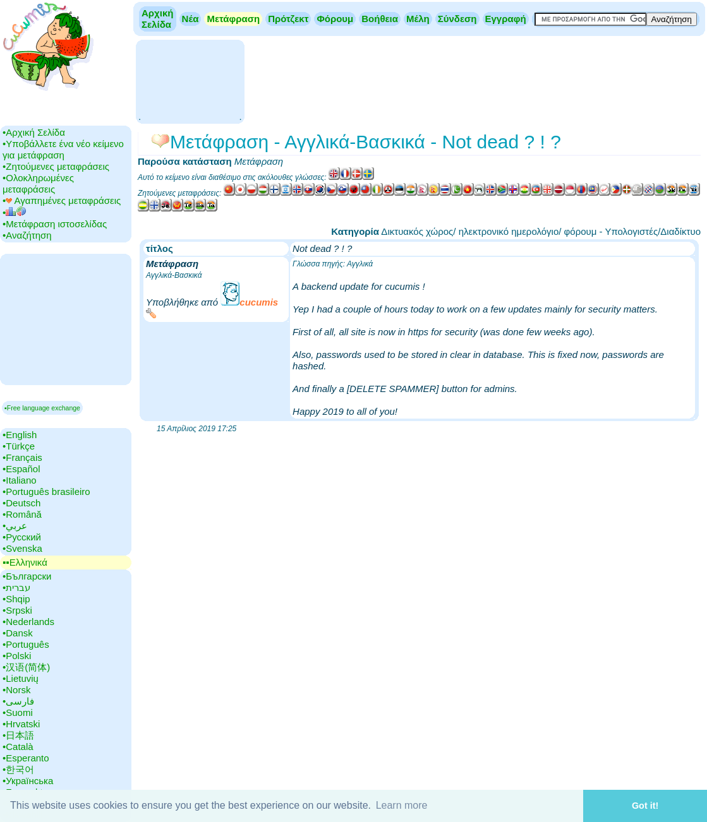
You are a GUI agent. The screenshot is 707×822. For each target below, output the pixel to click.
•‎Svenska (22, 548)
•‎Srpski (17, 610)
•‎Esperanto (26, 758)
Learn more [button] (402, 805)
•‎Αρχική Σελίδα (34, 132)
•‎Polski (17, 655)
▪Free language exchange (42, 408)
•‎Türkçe (19, 446)
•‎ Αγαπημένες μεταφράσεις (62, 200)
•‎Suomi (18, 712)
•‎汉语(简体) (26, 667)
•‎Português (26, 644)
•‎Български (27, 576)
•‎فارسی (18, 701)
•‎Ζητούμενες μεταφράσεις (56, 166)
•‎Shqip (16, 598)
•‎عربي (15, 525)
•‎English (20, 434)
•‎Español (21, 468)
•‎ (14, 212)
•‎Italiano (20, 480)
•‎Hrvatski (21, 723)
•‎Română (22, 514)
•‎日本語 (18, 735)
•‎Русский (22, 537)
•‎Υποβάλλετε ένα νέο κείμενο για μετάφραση (63, 149)
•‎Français (22, 457)
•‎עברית (16, 587)
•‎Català (18, 746)
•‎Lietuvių (21, 678)
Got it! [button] (645, 806)
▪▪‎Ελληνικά (25, 562)
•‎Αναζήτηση (27, 235)
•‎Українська (28, 780)
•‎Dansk (18, 633)
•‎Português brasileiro (46, 491)
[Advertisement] (189, 80)
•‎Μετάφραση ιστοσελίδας (55, 223)
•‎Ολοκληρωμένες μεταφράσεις (38, 183)
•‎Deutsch (21, 502)
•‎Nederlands (28, 621)
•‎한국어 (18, 769)
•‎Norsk (16, 689)
